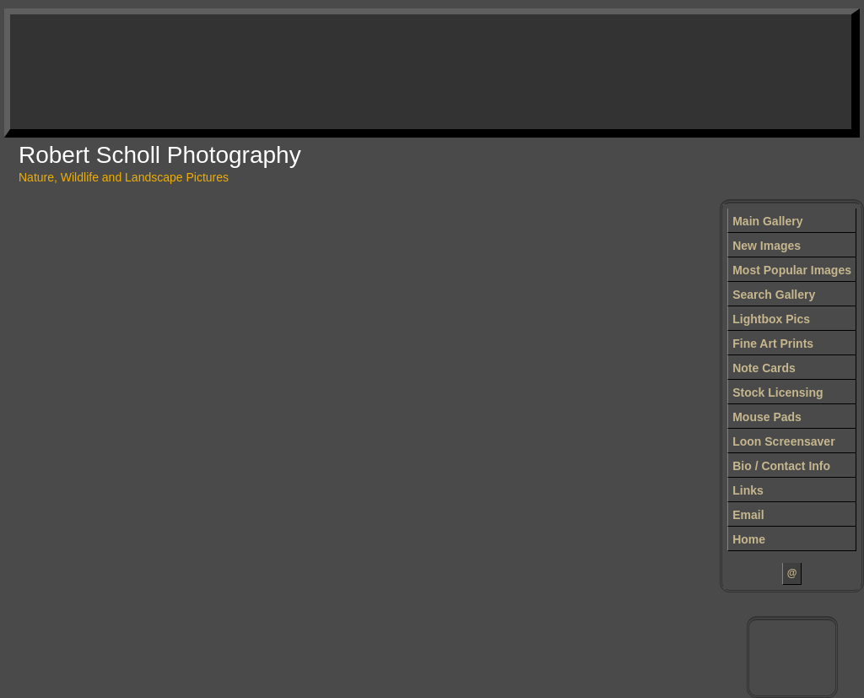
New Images (766, 245)
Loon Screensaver (783, 441)
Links (748, 490)
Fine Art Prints (772, 343)
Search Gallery (773, 294)
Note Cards (764, 368)
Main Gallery (767, 221)
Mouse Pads (767, 417)
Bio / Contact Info (781, 466)
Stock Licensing (777, 392)
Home (748, 539)
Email (748, 515)
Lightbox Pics (771, 319)
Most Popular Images (791, 270)
